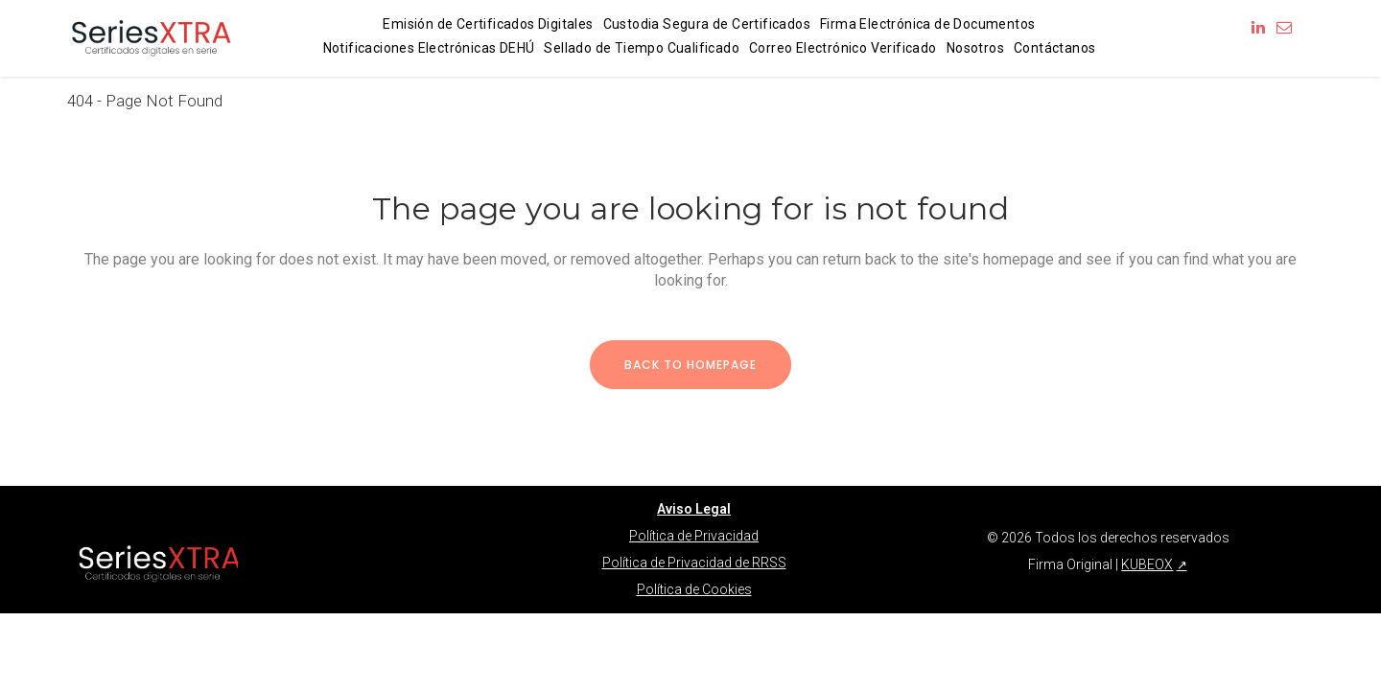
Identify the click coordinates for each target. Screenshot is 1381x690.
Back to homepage (690, 364)
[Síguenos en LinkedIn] (1258, 27)
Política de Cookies (694, 589)
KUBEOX (1147, 564)
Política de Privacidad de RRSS (694, 562)
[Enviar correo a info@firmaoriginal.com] (1284, 27)
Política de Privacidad (694, 535)
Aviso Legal (694, 509)
